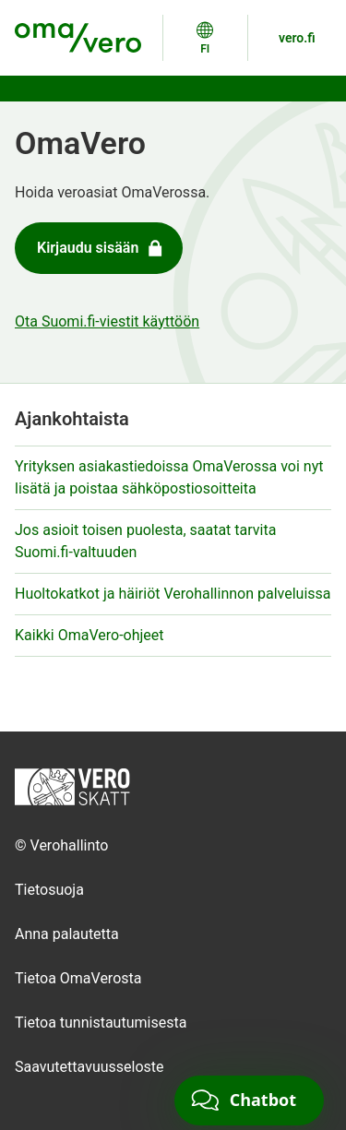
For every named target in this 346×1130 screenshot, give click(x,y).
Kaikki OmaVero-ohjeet (89, 635)
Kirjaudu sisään (101, 248)
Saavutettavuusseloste (89, 1067)
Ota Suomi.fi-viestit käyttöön (107, 321)
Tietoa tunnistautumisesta (100, 1022)
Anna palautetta (67, 934)
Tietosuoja (49, 889)
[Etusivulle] (72, 785)
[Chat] (249, 1100)
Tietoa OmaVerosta (78, 978)
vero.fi (297, 37)
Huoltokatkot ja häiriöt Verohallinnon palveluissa (173, 593)
